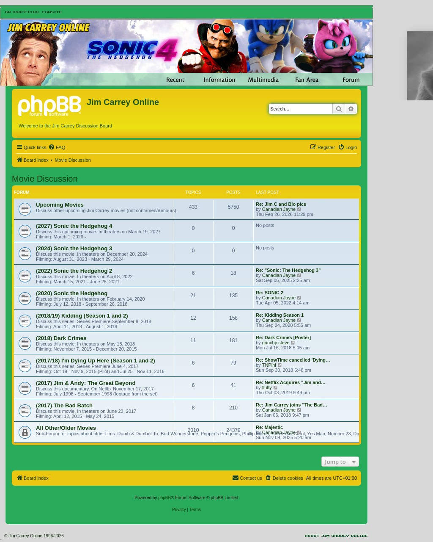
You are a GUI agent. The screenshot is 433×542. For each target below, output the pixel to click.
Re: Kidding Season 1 (280, 315)
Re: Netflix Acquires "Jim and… (291, 382)
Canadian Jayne (279, 209)
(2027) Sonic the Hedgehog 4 (74, 226)
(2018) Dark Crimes (61, 338)
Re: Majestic (269, 427)
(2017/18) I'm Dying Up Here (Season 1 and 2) (95, 360)
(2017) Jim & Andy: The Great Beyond (85, 383)
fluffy (267, 387)
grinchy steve (276, 342)
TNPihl (269, 365)
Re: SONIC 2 (269, 292)
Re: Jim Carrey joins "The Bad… (291, 404)
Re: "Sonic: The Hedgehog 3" (288, 270)
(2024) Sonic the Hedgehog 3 (74, 248)
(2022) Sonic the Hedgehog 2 (74, 271)
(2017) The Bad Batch (64, 405)
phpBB (164, 497)
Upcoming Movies (60, 205)
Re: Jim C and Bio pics (281, 204)
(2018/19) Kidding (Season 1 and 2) (82, 315)
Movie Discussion (45, 178)
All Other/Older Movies (66, 428)
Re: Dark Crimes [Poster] (283, 337)
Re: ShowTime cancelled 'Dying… (293, 359)
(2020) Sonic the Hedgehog (71, 293)
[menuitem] (56, 147)
